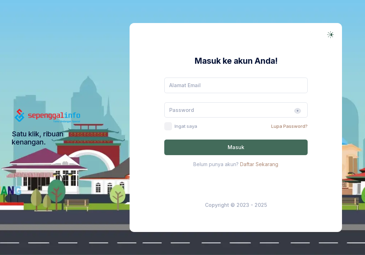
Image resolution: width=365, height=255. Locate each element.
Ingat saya (186, 126)
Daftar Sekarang (259, 164)
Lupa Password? (289, 126)
